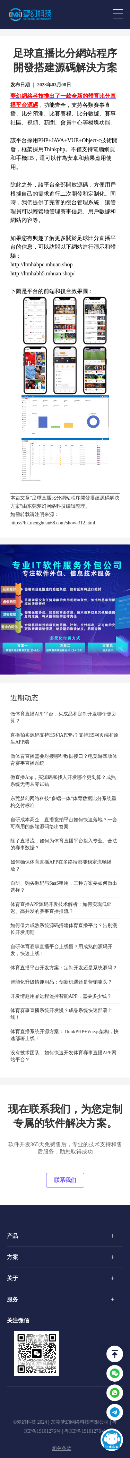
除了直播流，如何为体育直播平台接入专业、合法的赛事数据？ (63, 844)
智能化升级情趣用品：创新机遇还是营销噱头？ (61, 982)
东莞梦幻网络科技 (46, 506)
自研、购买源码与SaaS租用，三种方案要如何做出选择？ (63, 887)
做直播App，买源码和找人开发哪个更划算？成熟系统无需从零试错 (63, 781)
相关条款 (61, 1448)
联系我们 (65, 1180)
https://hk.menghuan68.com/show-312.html (52, 522)
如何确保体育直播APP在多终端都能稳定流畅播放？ (61, 865)
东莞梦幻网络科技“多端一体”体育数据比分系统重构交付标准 (63, 802)
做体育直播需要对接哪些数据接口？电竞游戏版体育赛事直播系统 (63, 760)
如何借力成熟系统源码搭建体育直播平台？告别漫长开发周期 (63, 929)
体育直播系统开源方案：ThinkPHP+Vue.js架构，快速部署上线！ (64, 1035)
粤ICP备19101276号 (85, 1431)
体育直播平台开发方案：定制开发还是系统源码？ (63, 967)
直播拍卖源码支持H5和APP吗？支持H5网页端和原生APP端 (64, 738)
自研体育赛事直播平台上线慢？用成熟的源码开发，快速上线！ (61, 950)
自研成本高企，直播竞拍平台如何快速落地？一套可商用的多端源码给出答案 (63, 823)
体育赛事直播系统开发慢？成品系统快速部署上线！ (61, 1014)
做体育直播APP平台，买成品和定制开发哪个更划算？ (63, 717)
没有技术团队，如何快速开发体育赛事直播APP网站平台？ (63, 1056)
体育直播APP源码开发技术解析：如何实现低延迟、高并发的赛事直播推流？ (61, 908)
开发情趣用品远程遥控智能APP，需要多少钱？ (61, 996)
